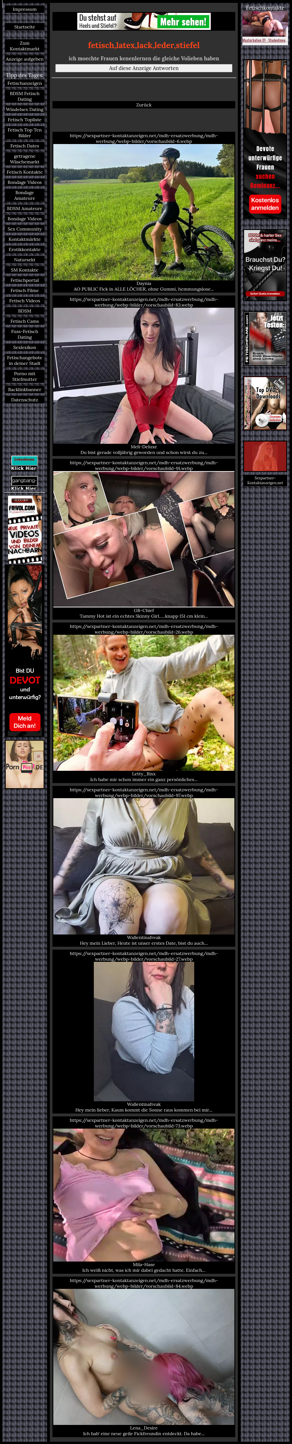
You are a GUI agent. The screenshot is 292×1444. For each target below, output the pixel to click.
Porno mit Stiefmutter (24, 376)
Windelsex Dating (25, 109)
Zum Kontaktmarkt (24, 46)
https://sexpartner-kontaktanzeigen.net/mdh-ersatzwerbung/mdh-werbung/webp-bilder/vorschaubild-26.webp (143, 702)
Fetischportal (25, 280)
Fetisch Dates (24, 146)
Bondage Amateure (24, 195)
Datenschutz (24, 399)
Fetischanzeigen (24, 83)
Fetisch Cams (25, 321)
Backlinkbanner (24, 389)
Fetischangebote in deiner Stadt (24, 360)
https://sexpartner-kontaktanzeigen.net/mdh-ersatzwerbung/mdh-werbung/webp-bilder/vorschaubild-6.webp (143, 212)
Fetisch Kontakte (24, 172)
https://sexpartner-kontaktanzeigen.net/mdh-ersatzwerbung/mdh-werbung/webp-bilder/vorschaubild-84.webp (143, 1357)
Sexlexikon (24, 347)
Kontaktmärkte (25, 239)
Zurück (144, 105)
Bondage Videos (25, 182)
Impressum (24, 9)
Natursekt (24, 259)
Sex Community (25, 229)
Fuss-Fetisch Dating (24, 334)
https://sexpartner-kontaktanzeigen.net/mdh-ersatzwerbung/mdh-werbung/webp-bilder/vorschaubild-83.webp (143, 375)
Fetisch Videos (24, 300)
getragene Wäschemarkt (24, 159)
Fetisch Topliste (24, 119)
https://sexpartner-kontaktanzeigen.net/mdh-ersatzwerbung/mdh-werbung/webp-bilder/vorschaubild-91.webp (143, 539)
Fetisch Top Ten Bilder (25, 132)
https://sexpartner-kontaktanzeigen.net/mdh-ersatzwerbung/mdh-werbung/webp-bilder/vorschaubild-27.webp (143, 1031)
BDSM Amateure (24, 208)
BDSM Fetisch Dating (25, 96)
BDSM (24, 311)
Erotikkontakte (25, 249)
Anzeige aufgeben (24, 59)
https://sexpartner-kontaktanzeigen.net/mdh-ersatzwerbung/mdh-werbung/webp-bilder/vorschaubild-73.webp (143, 1195)
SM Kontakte (24, 270)
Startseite (24, 27)
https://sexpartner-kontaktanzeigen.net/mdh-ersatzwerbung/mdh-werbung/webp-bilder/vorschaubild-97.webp (143, 866)
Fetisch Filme (25, 290)
